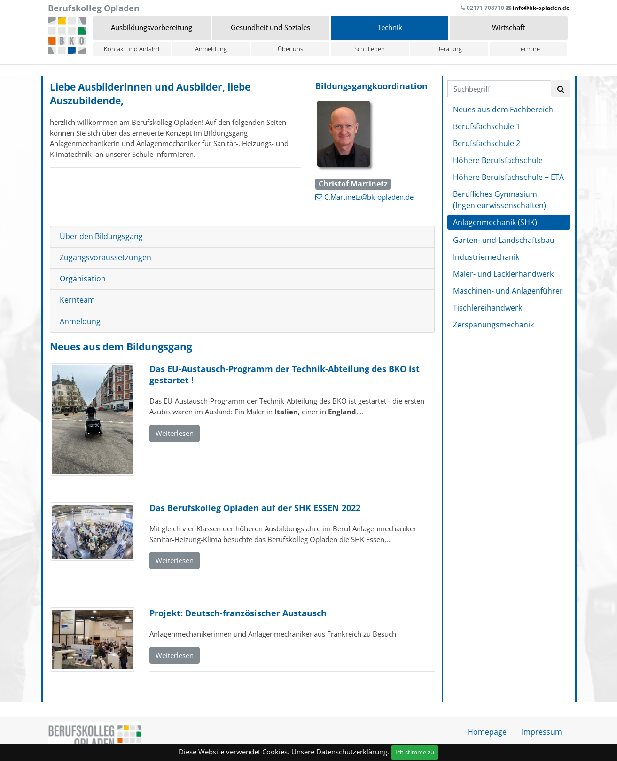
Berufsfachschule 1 (486, 126)
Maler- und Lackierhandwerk (503, 274)
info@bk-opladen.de (541, 8)
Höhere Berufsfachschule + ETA (508, 177)
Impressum (542, 732)
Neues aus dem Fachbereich (503, 109)
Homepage (487, 732)
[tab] (242, 236)
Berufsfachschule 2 (486, 143)
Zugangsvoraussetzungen (105, 257)
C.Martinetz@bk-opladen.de (369, 197)
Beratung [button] (449, 49)
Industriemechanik (486, 257)
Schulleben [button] (369, 49)
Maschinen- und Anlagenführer (508, 291)
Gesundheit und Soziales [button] (270, 27)
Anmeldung (80, 321)
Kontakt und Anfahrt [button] (132, 49)
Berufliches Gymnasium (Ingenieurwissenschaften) (499, 199)
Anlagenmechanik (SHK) (495, 222)
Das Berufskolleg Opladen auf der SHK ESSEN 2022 (254, 507)
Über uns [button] (290, 49)
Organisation (83, 278)
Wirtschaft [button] (508, 27)
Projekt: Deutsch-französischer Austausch (238, 613)
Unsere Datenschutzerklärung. (340, 751)
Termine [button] (528, 49)
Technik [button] (389, 27)
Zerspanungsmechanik (493, 324)
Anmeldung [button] (211, 49)
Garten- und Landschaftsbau (504, 240)
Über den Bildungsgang (101, 236)
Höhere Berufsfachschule (498, 160)
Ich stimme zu (414, 752)
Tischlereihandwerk (487, 308)
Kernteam (77, 299)
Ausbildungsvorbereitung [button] (151, 27)
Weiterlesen (175, 433)
